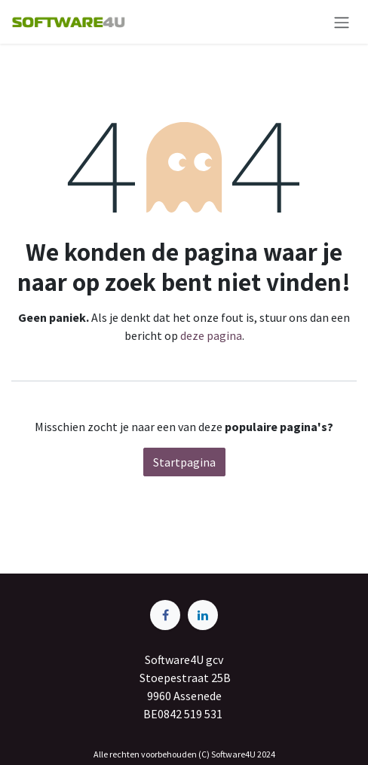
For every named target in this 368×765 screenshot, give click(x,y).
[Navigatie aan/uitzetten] (342, 22)
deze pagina (211, 335)
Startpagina (184, 462)
